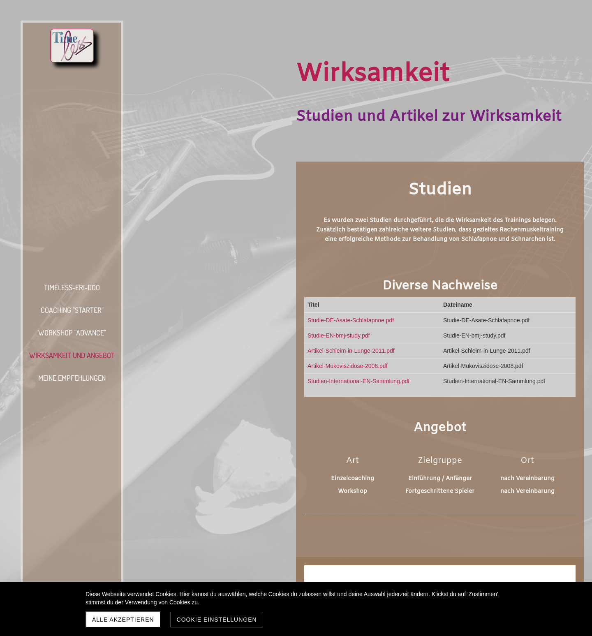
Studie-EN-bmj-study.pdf (339, 335)
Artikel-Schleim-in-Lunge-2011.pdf (351, 350)
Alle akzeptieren (123, 619)
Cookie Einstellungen (217, 619)
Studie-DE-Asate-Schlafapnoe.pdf (351, 320)
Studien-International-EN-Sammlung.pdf (358, 381)
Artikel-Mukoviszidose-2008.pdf (348, 366)
